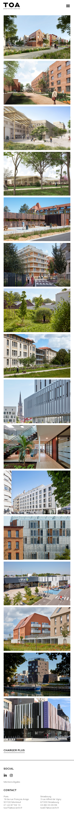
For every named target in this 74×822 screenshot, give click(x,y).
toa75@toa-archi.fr (13, 808)
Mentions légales (12, 782)
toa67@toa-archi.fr (49, 808)
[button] (68, 6)
